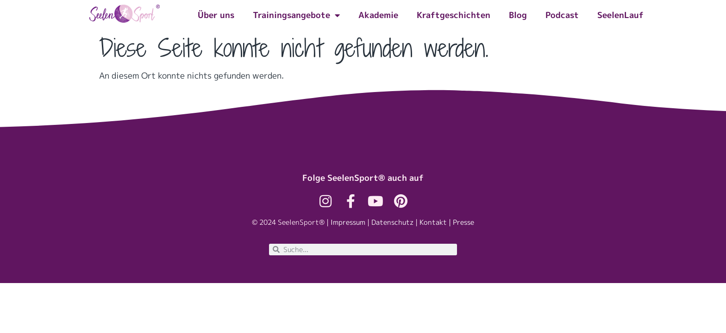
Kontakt (433, 222)
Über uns (216, 15)
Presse (463, 222)
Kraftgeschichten (453, 15)
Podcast (562, 15)
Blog (518, 15)
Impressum (348, 222)
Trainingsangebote (296, 15)
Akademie (378, 15)
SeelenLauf (620, 15)
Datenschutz (392, 222)
